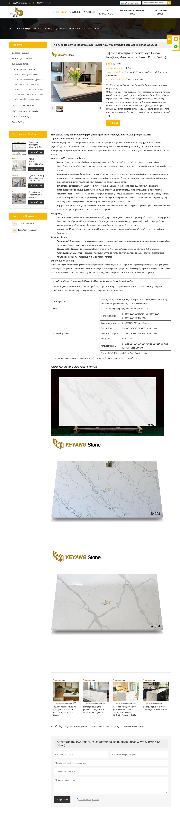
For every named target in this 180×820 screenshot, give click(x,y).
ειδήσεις (75, 12)
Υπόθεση (89, 12)
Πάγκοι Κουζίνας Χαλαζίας (23, 105)
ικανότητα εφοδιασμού (117, 79)
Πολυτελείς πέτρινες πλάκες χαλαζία (27, 84)
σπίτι (56, 12)
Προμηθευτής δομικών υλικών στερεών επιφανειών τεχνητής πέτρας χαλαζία (35, 195)
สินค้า (64, 12)
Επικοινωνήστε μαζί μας (132, 12)
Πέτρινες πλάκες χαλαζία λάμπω (26, 75)
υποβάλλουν (62, 799)
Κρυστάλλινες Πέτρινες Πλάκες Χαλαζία (28, 94)
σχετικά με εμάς (160, 12)
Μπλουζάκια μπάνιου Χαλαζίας (25, 111)
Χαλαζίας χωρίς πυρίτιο (22, 58)
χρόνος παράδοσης (115, 72)
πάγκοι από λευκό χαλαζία (76, 727)
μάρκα (109, 64)
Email (113, 122)
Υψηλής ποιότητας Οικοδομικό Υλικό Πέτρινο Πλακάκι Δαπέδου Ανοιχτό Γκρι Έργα (36, 161)
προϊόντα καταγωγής (116, 68)
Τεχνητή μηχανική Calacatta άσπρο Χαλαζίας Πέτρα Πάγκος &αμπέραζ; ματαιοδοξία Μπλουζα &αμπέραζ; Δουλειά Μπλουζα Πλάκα (36, 178)
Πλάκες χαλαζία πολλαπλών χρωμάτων (28, 80)
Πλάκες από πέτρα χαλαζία (23, 69)
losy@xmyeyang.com (21, 3)
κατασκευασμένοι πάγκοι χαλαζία (106, 727)
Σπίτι (11, 28)
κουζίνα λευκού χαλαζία (134, 727)
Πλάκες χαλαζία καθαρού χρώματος (27, 99)
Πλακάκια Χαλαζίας (20, 116)
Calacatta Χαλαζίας (20, 53)
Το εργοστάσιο (106, 12)
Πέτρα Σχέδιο (18, 122)
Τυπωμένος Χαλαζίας (21, 64)
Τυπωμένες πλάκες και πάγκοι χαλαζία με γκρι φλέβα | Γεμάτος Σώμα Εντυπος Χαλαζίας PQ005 (35, 145)
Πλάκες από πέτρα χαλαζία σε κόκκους (28, 89)
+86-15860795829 (43, 3)
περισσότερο (36, 152)
